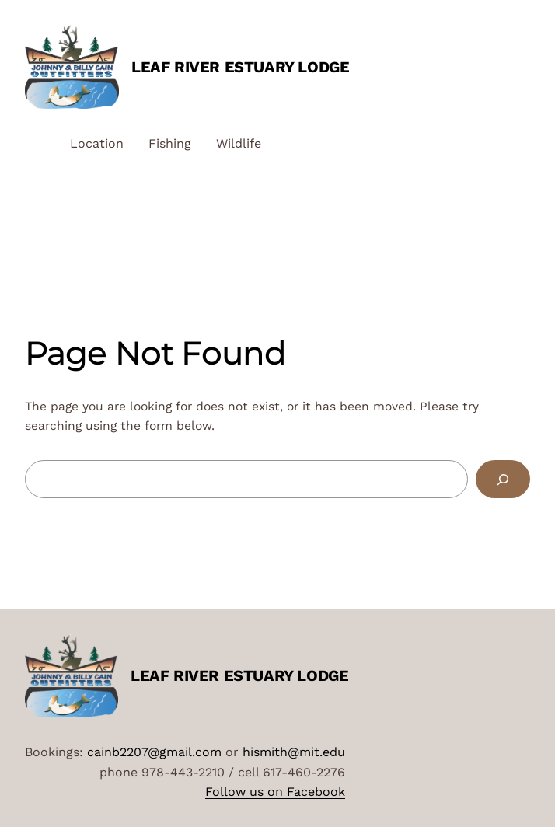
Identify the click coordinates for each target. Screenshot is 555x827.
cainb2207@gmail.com (154, 752)
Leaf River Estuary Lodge (240, 67)
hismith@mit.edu (294, 752)
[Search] (503, 479)
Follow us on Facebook (275, 791)
